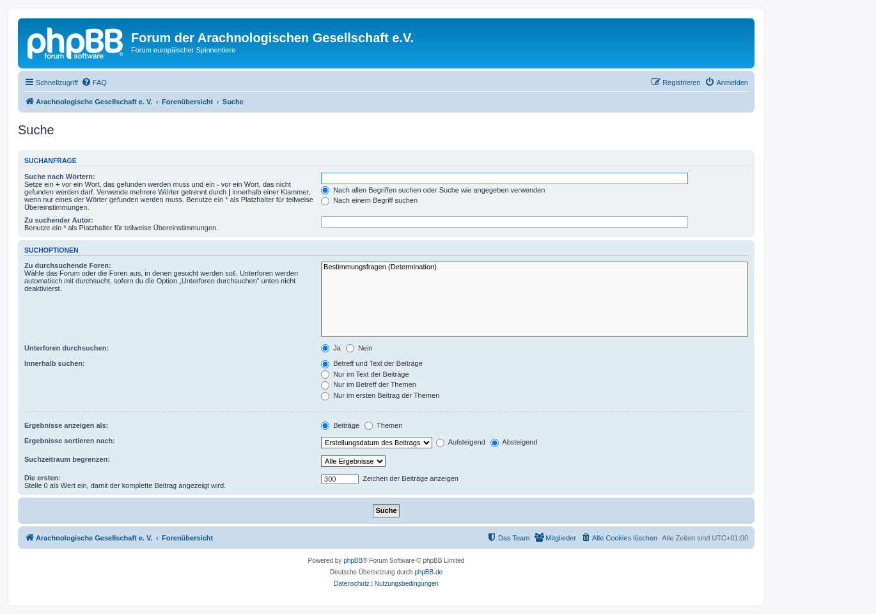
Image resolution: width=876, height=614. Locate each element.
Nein (359, 348)
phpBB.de (428, 572)
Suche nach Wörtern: (59, 176)
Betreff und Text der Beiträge (372, 363)
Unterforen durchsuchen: (66, 348)
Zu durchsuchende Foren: (67, 265)
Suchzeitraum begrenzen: (67, 459)
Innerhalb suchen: (54, 363)
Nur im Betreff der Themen (368, 384)
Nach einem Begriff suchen (369, 200)
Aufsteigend (460, 442)
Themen (383, 425)
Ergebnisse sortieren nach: (69, 441)
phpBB (353, 560)
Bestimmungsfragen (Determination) (534, 267)
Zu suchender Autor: (58, 220)
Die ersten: (42, 478)
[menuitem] (94, 82)
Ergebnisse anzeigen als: (66, 425)
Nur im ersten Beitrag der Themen (380, 395)
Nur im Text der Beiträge (365, 374)
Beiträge (340, 425)
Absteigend (514, 442)
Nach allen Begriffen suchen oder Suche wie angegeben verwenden (433, 190)
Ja (331, 348)
